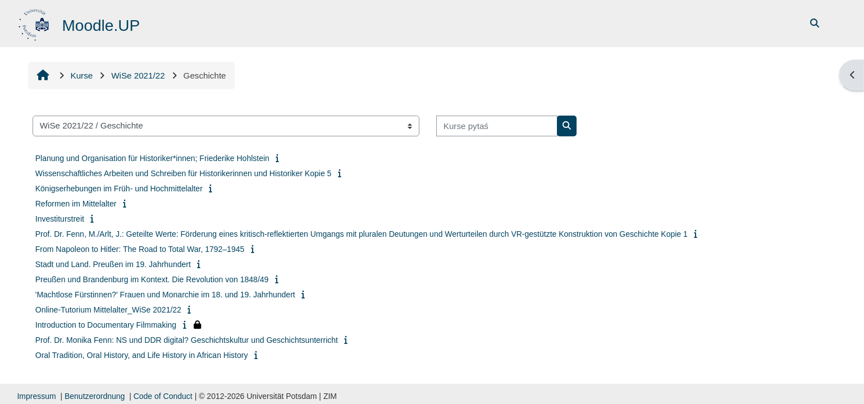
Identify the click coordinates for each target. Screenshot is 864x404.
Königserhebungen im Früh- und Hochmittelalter (119, 188)
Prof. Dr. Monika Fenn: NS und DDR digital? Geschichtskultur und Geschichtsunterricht (186, 340)
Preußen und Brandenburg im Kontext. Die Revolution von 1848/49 (152, 279)
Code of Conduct (163, 396)
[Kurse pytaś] (496, 126)
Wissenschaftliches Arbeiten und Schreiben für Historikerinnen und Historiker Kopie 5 (183, 173)
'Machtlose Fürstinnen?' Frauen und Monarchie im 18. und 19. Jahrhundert (165, 294)
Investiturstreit (59, 218)
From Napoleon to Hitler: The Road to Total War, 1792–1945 (140, 249)
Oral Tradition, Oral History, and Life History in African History (141, 355)
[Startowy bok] (35, 22)
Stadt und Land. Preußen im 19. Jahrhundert (113, 264)
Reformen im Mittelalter (76, 203)
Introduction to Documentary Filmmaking (105, 324)
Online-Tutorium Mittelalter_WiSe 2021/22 (108, 309)
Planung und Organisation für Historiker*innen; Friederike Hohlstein (152, 158)
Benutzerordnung (95, 396)
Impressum (36, 396)
